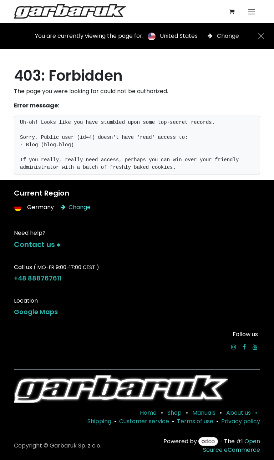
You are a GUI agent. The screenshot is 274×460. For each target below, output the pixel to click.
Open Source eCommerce (231, 445)
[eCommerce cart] (231, 11)
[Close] (261, 36)
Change (223, 36)
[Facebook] (244, 347)
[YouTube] (255, 347)
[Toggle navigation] (251, 11)
